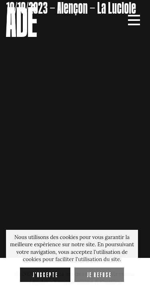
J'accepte (45, 274)
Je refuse (99, 274)
